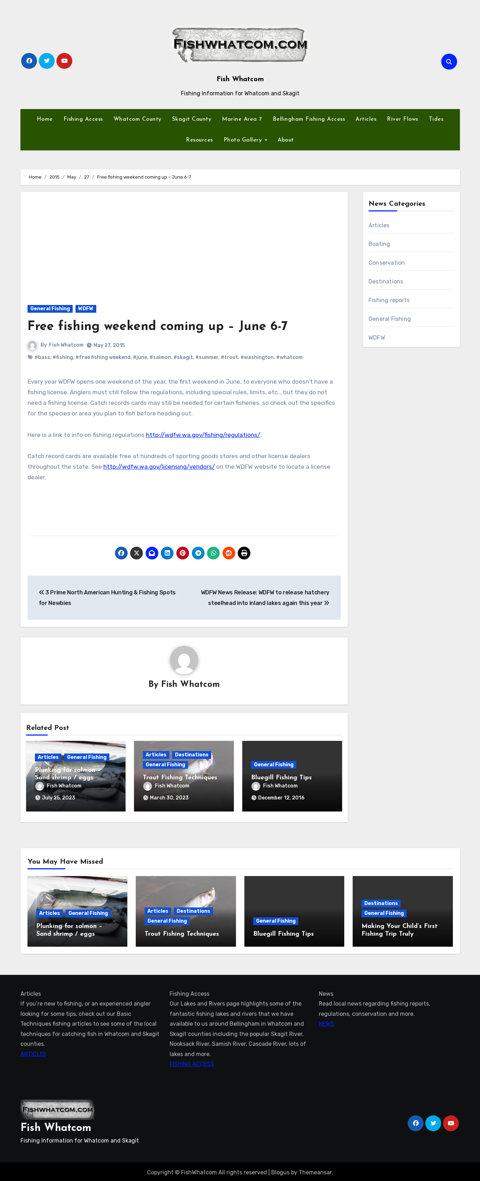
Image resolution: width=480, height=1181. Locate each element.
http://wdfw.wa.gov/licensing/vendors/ (159, 466)
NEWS (326, 1022)
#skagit (183, 357)
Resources (199, 140)
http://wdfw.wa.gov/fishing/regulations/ (203, 434)
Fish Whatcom (240, 79)
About (286, 140)
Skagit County (192, 119)
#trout (229, 357)
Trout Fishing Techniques (180, 778)
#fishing (63, 357)
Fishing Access (83, 119)
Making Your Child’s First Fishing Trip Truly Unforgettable (399, 932)
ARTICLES (33, 1052)
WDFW (85, 309)
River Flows (402, 119)
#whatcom (289, 357)
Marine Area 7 (242, 119)
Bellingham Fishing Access (309, 119)
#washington (257, 357)
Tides (436, 119)
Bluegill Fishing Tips (281, 778)
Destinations (191, 755)
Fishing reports (389, 300)
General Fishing (50, 309)
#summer (206, 357)
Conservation (387, 262)
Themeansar (315, 1170)
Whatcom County (138, 119)
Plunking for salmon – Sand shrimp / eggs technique (68, 778)
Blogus (280, 1170)
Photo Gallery (244, 140)
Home (45, 119)
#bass (42, 357)
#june (140, 357)
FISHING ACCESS (192, 1062)
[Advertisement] (185, 245)
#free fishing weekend (102, 357)
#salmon (160, 357)
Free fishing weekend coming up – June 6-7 (164, 327)
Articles (366, 119)
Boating (379, 244)
